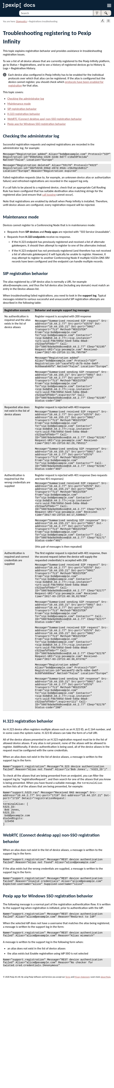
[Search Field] (65, 13)
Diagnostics (21, 21)
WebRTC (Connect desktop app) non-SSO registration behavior (44, 119)
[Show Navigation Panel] (109, 5)
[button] (97, 13)
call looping (49, 199)
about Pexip (106, 1081)
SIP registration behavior (22, 109)
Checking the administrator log (25, 98)
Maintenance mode (19, 103)
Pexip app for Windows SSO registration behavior (36, 124)
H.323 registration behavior (23, 114)
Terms (67, 1081)
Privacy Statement (81, 1081)
